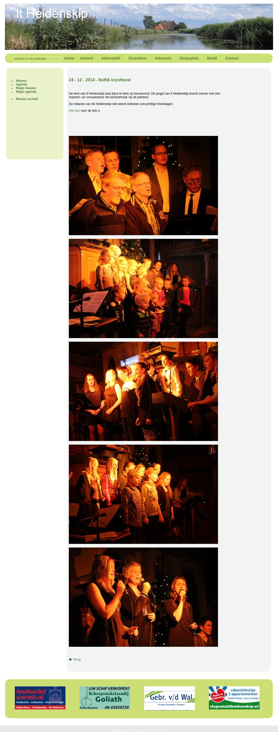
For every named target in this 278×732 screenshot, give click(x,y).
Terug (77, 659)
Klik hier (74, 111)
